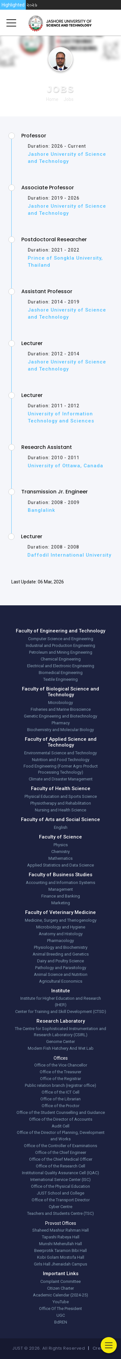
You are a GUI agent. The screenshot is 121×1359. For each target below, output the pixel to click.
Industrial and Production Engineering (60, 645)
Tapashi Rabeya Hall (60, 1237)
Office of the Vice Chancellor (60, 1065)
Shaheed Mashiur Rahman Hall (60, 1230)
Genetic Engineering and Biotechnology (60, 716)
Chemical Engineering (61, 659)
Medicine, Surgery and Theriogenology (60, 920)
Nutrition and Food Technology (60, 759)
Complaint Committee (60, 1281)
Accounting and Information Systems (60, 882)
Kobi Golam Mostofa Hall (60, 1257)
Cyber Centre (60, 1206)
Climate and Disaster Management (61, 779)
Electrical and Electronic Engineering (60, 665)
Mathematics (60, 858)
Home (52, 99)
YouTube (61, 1301)
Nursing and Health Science (60, 810)
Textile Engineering (60, 679)
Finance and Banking (60, 896)
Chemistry (60, 851)
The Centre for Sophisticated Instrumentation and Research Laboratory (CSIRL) (60, 1031)
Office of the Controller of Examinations (60, 1145)
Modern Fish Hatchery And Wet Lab (61, 1048)
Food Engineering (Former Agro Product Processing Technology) (61, 769)
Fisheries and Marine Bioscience (61, 709)
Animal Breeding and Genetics (61, 954)
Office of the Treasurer (60, 1071)
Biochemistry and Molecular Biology (60, 729)
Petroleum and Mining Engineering (60, 652)
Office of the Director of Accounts (60, 1119)
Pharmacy (61, 722)
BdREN (60, 1322)
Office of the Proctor (60, 1105)
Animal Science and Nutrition (60, 974)
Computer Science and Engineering (60, 638)
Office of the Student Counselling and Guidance (60, 1112)
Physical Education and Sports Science (61, 796)
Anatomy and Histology (61, 933)
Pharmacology (60, 940)
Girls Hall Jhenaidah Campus (60, 1264)
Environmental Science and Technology (60, 752)
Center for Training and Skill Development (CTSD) (60, 1011)
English (60, 827)
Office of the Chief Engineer (60, 1152)
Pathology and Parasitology (60, 967)
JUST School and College (60, 1193)
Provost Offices (60, 1223)
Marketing (60, 902)
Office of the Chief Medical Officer (60, 1159)
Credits (101, 1348)
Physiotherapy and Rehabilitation (60, 803)
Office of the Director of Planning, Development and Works (61, 1135)
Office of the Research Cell (60, 1166)
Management (60, 889)
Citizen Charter (60, 1288)
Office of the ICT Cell (60, 1092)
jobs (69, 99)
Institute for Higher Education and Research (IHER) (60, 1001)
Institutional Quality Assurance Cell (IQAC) (60, 1172)
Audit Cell (60, 1126)
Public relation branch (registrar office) (60, 1085)
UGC (60, 1315)
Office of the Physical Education (60, 1186)
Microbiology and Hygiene (60, 927)
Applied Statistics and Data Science (60, 865)
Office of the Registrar (60, 1078)
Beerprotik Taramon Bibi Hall (60, 1250)
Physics (61, 844)
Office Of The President (60, 1308)
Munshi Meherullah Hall (60, 1243)
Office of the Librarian (60, 1098)
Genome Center (60, 1041)
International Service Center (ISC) (60, 1179)
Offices (61, 1058)
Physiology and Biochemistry (60, 947)
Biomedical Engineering (61, 672)
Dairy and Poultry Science (60, 960)
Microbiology (60, 702)
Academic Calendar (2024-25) (60, 1295)
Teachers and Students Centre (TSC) (60, 1213)
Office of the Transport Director (61, 1199)
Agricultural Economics (60, 981)
